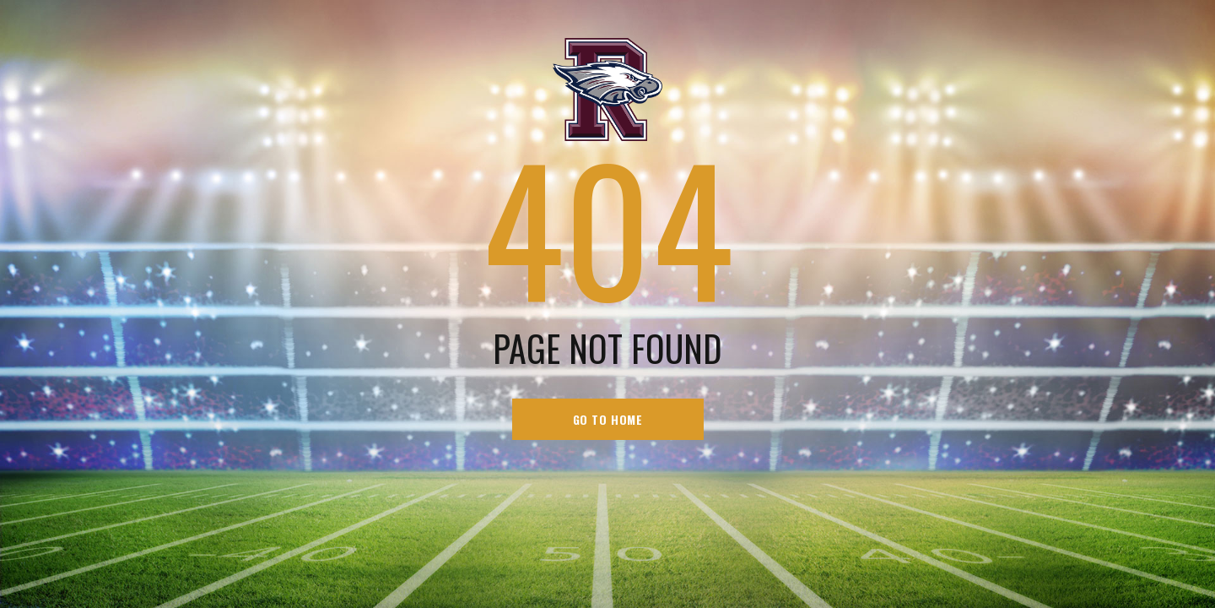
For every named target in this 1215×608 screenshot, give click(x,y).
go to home (608, 419)
